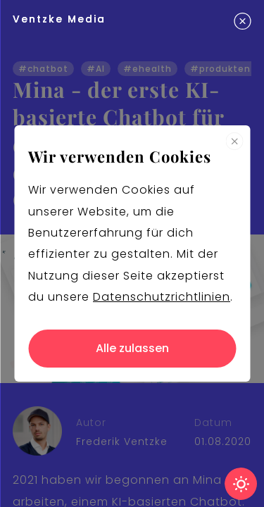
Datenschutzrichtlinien (161, 297)
